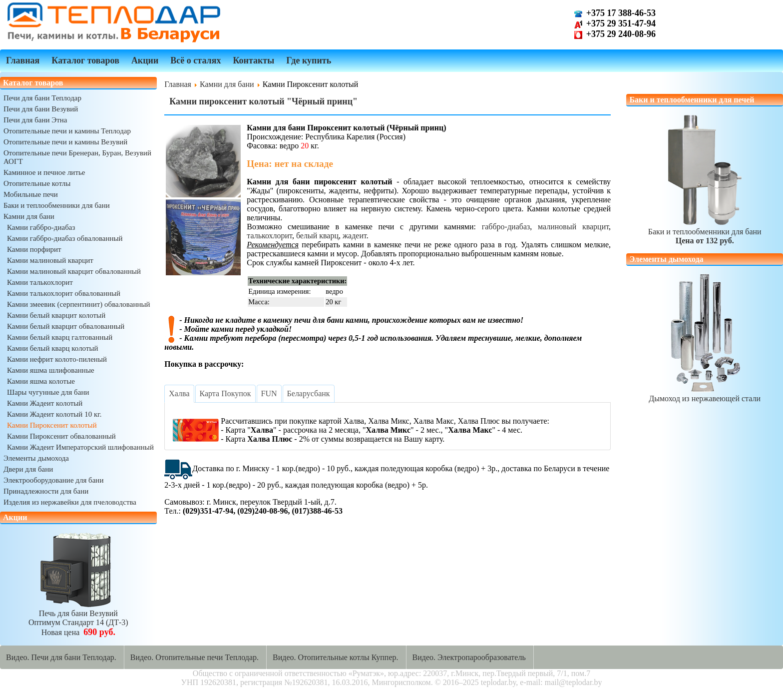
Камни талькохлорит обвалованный (63, 293)
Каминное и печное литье (44, 172)
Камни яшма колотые (41, 381)
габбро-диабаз (506, 226)
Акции (144, 60)
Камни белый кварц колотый (52, 348)
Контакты (253, 60)
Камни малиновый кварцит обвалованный (74, 271)
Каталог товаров (85, 60)
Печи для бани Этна (35, 120)
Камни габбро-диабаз (41, 227)
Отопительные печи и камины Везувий (65, 142)
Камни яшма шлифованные (50, 370)
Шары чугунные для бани (48, 392)
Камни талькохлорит (40, 282)
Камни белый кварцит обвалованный (65, 326)
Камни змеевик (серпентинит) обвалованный (78, 304)
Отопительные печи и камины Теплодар (67, 131)
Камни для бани (28, 216)
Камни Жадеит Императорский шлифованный (80, 447)
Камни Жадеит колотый (44, 403)
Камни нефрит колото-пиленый (57, 359)
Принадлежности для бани (45, 491)
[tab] (179, 394)
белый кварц (317, 235)
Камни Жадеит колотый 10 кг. (54, 414)
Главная (22, 60)
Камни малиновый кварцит (50, 260)
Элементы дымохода (36, 458)
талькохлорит (269, 235)
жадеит (355, 235)
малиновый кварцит (573, 226)
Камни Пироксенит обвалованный (61, 436)
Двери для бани (28, 469)
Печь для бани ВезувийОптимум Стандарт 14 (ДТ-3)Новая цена (78, 618)
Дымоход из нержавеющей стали (705, 394)
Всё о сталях (195, 60)
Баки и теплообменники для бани (56, 205)
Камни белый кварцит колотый (56, 315)
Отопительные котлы (36, 183)
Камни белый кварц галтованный (59, 337)
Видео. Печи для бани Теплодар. (61, 657)
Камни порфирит (34, 249)
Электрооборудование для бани (53, 480)
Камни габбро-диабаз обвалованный (65, 238)
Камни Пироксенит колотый (52, 425)
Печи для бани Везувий (40, 109)
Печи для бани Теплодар (42, 98)
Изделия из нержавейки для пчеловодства (69, 502)
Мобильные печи (30, 194)
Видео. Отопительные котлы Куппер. (335, 657)
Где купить (308, 60)
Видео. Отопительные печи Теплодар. (194, 657)
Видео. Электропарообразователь (469, 657)
